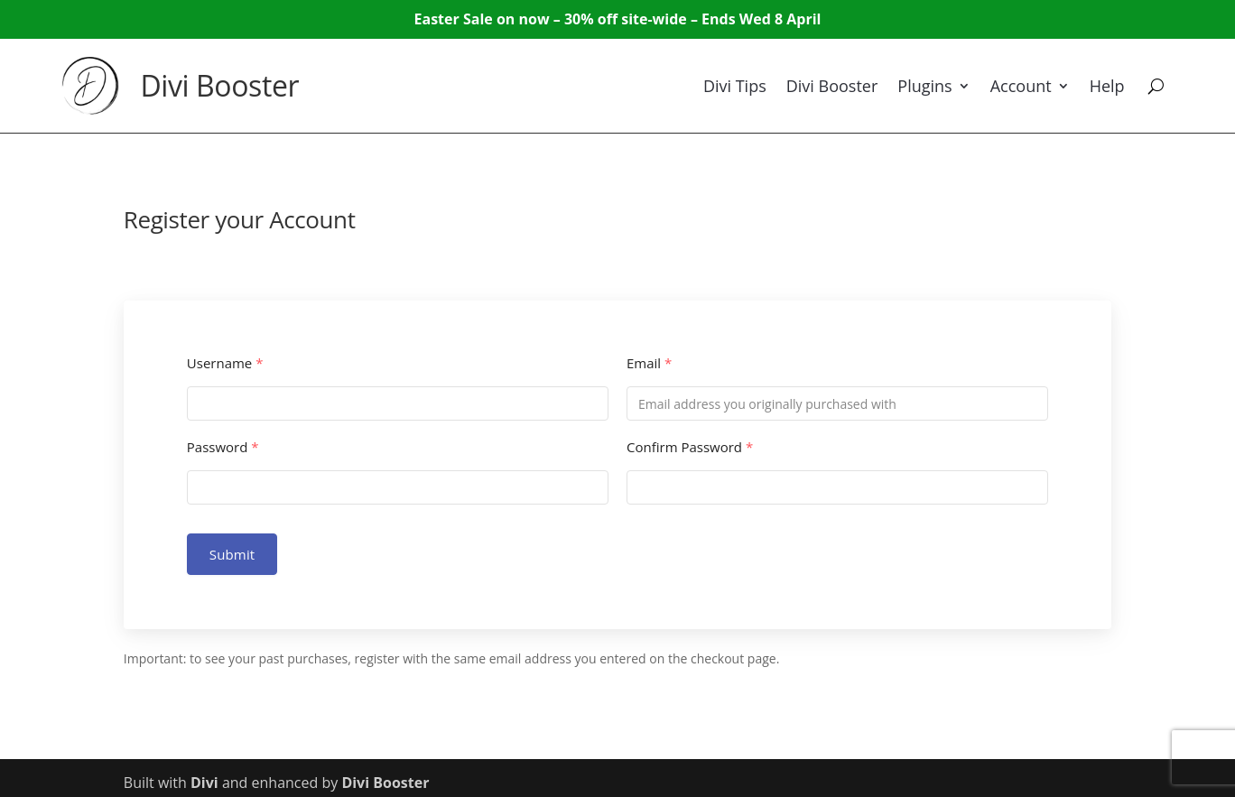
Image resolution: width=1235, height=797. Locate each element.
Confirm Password (690, 447)
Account (1021, 86)
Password (223, 447)
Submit (232, 554)
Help (1107, 86)
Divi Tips (734, 86)
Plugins (924, 86)
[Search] (1156, 86)
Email (649, 363)
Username (225, 363)
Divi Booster (219, 85)
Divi (204, 782)
